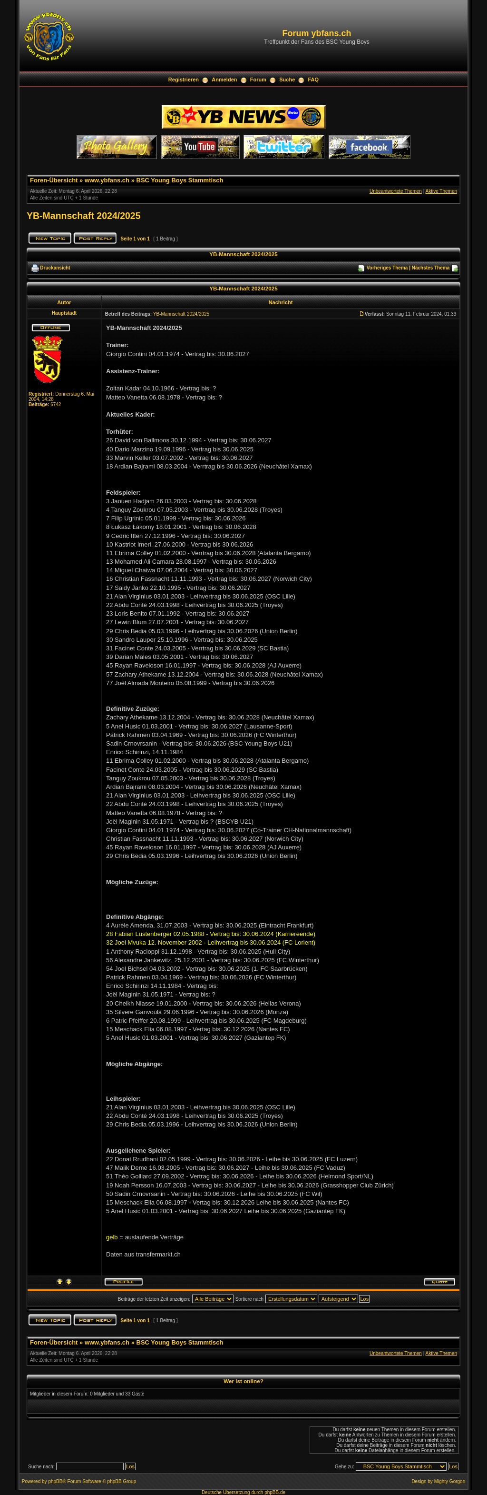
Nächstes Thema (430, 267)
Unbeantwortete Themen (396, 191)
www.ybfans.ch (107, 180)
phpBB (55, 1481)
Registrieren (183, 79)
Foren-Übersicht (54, 180)
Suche (287, 79)
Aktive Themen (441, 191)
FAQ (313, 79)
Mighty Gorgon (450, 1481)
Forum (258, 79)
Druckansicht (55, 267)
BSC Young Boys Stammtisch (180, 180)
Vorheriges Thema (387, 267)
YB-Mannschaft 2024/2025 (84, 215)
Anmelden (224, 79)
